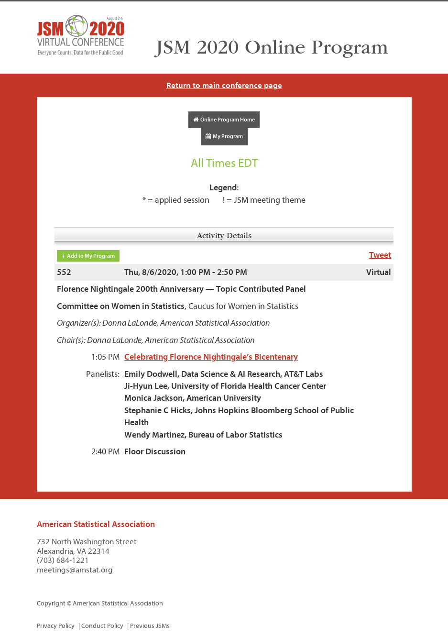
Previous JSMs (150, 626)
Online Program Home (224, 119)
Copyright (51, 603)
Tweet (380, 255)
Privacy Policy (56, 626)
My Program (224, 136)
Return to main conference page (224, 85)
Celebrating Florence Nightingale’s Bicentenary (211, 357)
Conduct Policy (102, 626)
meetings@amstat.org (75, 569)
